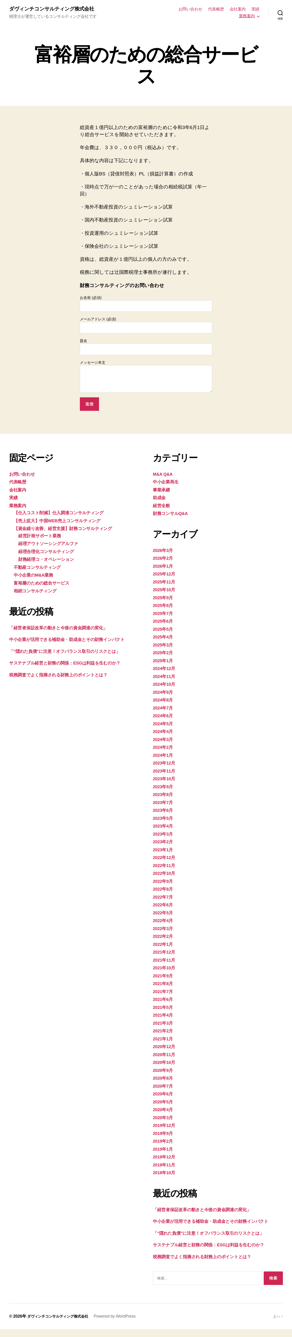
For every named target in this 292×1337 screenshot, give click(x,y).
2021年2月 (164, 1031)
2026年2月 (164, 558)
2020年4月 (164, 1110)
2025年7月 (164, 613)
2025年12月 (165, 574)
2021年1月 (164, 1039)
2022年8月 (164, 889)
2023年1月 (164, 850)
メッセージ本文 (146, 377)
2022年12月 (165, 858)
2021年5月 (164, 1007)
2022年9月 (164, 881)
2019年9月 (164, 1133)
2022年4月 (164, 921)
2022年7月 (164, 897)
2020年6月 (164, 1094)
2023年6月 (164, 810)
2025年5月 (164, 629)
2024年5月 (164, 724)
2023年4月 (164, 826)
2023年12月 (165, 763)
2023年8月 (164, 795)
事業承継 (162, 490)
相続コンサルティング (38, 591)
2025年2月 (164, 653)
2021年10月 (165, 968)
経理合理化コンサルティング (50, 551)
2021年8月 (164, 984)
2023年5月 (164, 818)
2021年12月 (165, 952)
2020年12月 (165, 1047)
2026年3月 (164, 550)
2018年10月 (165, 1173)
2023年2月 (164, 842)
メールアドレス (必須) (146, 326)
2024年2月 (164, 747)
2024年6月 (164, 716)
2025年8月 (164, 606)
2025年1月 (164, 661)
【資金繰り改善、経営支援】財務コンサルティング (69, 529)
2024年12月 (165, 669)
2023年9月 (164, 787)
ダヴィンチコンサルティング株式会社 (55, 9)
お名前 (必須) (146, 304)
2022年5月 (164, 913)
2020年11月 (165, 1054)
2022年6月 (164, 905)
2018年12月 (165, 1157)
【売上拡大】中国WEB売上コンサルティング (63, 521)
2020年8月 (164, 1078)
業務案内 (247, 16)
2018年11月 (165, 1165)
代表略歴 (216, 9)
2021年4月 (164, 1015)
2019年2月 (164, 1141)
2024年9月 (164, 692)
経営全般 (162, 506)
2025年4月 (164, 637)
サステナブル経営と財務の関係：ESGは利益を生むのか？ (72, 670)
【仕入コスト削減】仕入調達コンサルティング (64, 513)
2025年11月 (165, 582)
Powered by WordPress (122, 1324)
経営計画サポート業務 (42, 536)
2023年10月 (165, 779)
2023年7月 (164, 802)
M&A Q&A (164, 474)
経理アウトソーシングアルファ (52, 544)
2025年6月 (164, 621)
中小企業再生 (167, 482)
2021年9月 (164, 976)
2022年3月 (164, 928)
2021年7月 (164, 991)
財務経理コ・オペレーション (49, 559)
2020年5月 (164, 1102)
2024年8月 (164, 700)
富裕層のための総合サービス (45, 583)
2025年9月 (164, 598)
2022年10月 (165, 873)
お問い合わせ (190, 9)
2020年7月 (164, 1086)
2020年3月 (164, 1118)
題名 (146, 347)
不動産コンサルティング (41, 567)
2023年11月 (165, 771)
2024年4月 (164, 732)
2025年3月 (164, 645)
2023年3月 (164, 834)
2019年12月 (165, 1126)
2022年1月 (164, 944)
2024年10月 (165, 684)
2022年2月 (164, 936)
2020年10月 (165, 1062)
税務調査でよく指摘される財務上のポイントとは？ (65, 682)
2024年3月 (164, 739)
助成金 (160, 498)
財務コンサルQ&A (173, 514)
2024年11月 (165, 676)
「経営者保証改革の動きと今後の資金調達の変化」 (64, 628)
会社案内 (238, 9)
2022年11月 (165, 865)
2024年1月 (164, 755)
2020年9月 (164, 1070)
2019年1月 (164, 1149)
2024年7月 (164, 708)
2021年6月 (164, 999)
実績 (255, 9)
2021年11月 (165, 960)
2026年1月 (164, 566)
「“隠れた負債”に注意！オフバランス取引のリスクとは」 (72, 659)
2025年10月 (165, 590)
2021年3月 (164, 1023)
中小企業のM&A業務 (36, 575)
